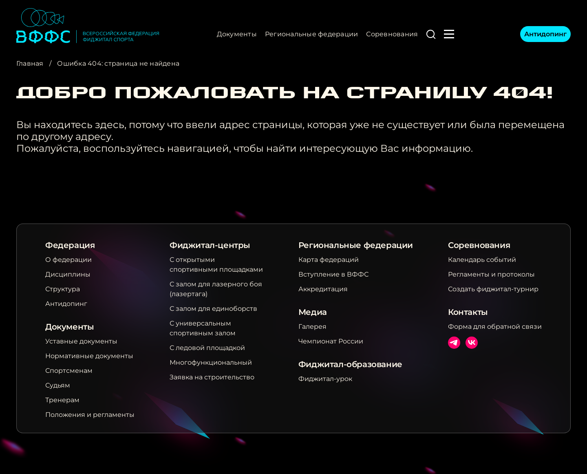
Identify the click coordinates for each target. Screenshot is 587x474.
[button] (431, 34)
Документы (237, 34)
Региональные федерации (311, 34)
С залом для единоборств (213, 308)
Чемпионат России (330, 341)
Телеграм (454, 343)
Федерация (70, 245)
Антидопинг (545, 34)
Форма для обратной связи (495, 326)
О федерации (68, 260)
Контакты (468, 312)
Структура (62, 289)
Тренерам (62, 400)
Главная (30, 63)
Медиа (312, 312)
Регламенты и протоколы (491, 274)
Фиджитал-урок (325, 379)
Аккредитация (323, 289)
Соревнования (392, 34)
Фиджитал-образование (350, 364)
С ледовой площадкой (207, 348)
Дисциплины (67, 274)
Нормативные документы (89, 356)
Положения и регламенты (90, 415)
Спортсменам (69, 370)
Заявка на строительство (212, 377)
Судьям (57, 385)
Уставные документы (81, 341)
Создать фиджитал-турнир (493, 289)
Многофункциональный (211, 362)
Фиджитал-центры (210, 245)
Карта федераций (328, 260)
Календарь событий (482, 260)
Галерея (312, 326)
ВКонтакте (472, 343)
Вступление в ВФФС (333, 274)
